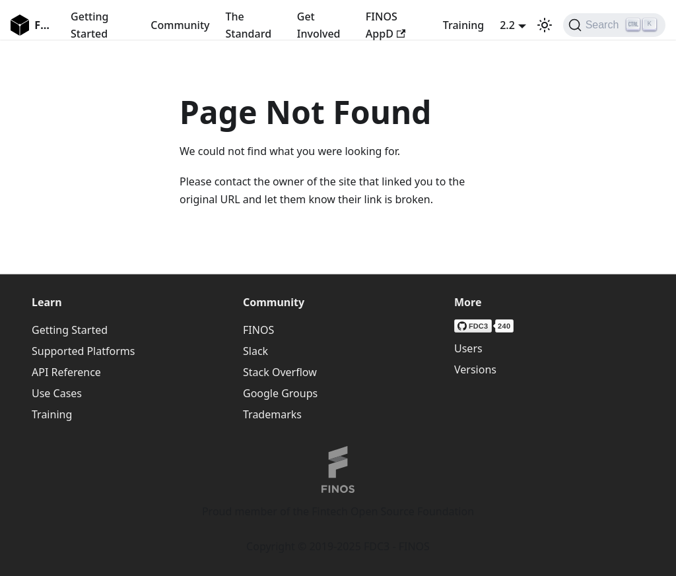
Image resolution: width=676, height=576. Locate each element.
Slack (255, 351)
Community (180, 25)
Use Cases (57, 393)
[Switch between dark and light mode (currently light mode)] (544, 25)
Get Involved (319, 25)
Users (468, 348)
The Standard (249, 25)
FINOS (258, 330)
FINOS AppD (385, 25)
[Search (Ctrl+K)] (614, 25)
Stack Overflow (280, 372)
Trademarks (272, 414)
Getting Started (89, 25)
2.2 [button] (507, 25)
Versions (475, 369)
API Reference (66, 372)
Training (463, 25)
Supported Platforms (83, 351)
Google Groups (280, 393)
